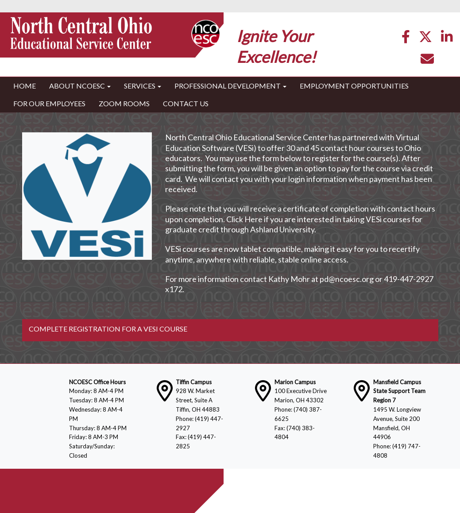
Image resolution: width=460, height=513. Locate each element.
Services (142, 85)
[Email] (427, 61)
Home (24, 85)
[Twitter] (425, 39)
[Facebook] (405, 39)
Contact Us (186, 103)
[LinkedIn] (447, 39)
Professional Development (230, 85)
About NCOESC (80, 85)
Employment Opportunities (354, 85)
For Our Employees (49, 103)
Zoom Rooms (124, 103)
